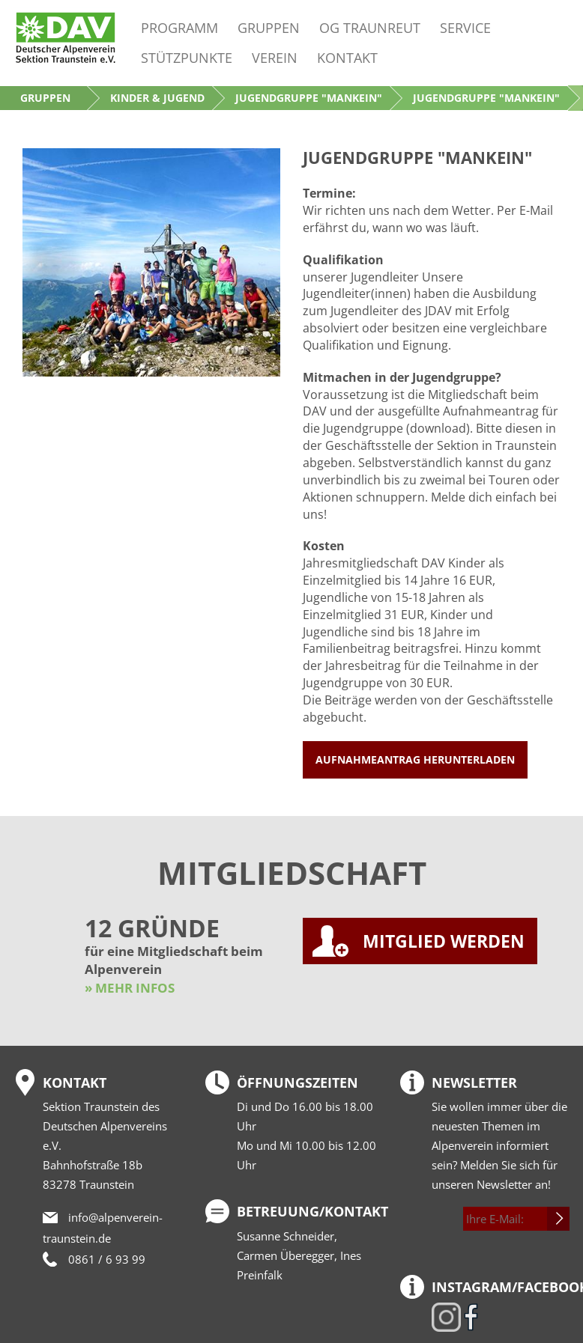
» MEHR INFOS (130, 987)
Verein (274, 57)
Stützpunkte (186, 57)
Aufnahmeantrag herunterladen (415, 759)
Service (465, 27)
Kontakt (347, 57)
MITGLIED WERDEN (444, 941)
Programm (179, 27)
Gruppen (269, 27)
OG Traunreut (369, 27)
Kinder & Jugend (157, 98)
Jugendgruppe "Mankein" (308, 98)
